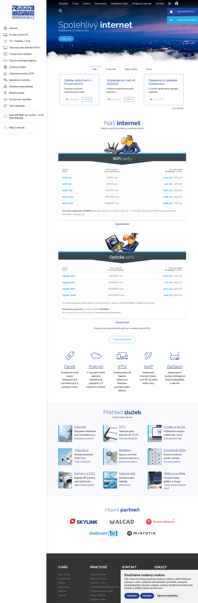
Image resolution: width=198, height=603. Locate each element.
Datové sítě (127, 473)
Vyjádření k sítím (119, 3)
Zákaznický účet (98, 574)
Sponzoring (100, 3)
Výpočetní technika (173, 438)
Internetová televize (128, 438)
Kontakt (160, 3)
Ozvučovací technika (17, 99)
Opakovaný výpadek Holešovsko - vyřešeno (163, 84)
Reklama (62, 591)
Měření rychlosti (97, 595)
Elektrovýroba (13, 93)
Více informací (122, 224)
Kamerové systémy (16, 80)
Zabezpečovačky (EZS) (18, 73)
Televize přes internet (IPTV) (21, 48)
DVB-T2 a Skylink (82, 461)
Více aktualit (178, 108)
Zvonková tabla (14, 67)
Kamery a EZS (84, 473)
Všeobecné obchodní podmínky (105, 587)
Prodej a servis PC (15, 35)
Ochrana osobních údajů (101, 591)
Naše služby (64, 574)
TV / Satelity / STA (16, 41)
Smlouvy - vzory (98, 582)
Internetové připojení (84, 438)
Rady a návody (17, 127)
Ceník (69, 366)
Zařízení (174, 366)
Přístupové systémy (128, 461)
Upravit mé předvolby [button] (167, 595)
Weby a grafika (174, 473)
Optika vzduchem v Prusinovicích (78, 82)
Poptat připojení (122, 339)
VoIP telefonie (14, 106)
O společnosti (64, 578)
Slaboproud (125, 484)
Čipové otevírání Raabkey (20, 60)
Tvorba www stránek (17, 54)
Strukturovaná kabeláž (18, 86)
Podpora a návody (141, 3)
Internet (10, 28)
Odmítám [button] (147, 595)
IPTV (122, 366)
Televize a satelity (81, 452)
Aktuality (63, 3)
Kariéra (86, 3)
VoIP (148, 366)
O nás (75, 3)
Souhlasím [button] (132, 595)
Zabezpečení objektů (84, 484)
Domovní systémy (172, 461)
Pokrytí (96, 366)
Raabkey (125, 450)
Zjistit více (66, 38)
